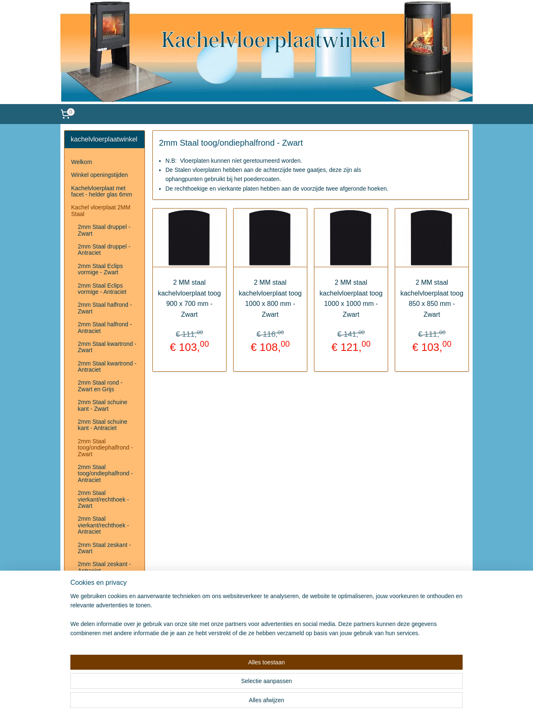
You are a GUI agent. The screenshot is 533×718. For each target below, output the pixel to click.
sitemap (250, 702)
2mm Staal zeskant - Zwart (104, 548)
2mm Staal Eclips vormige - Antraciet (102, 288)
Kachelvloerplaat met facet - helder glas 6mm (101, 191)
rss (265, 702)
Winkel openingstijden (99, 174)
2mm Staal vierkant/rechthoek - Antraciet (103, 525)
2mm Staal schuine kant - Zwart (102, 405)
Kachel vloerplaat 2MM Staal (100, 210)
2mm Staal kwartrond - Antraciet (107, 366)
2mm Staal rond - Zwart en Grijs (100, 385)
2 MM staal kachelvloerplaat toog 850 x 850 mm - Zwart (432, 298)
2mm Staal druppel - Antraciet (104, 249)
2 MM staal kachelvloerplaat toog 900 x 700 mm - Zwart (189, 298)
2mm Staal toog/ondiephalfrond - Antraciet (105, 473)
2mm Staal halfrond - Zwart (105, 307)
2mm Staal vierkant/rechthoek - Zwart (103, 499)
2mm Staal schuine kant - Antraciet (102, 424)
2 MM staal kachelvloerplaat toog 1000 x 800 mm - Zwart (270, 298)
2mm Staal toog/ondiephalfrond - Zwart (105, 447)
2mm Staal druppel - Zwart (104, 230)
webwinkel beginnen (292, 702)
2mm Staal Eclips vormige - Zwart (100, 269)
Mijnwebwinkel (356, 702)
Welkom (81, 162)
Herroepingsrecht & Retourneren (96, 594)
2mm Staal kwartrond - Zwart (107, 346)
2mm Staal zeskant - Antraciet (104, 567)
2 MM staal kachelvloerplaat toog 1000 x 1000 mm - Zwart (350, 298)
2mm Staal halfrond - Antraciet (105, 327)
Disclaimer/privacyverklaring (107, 610)
